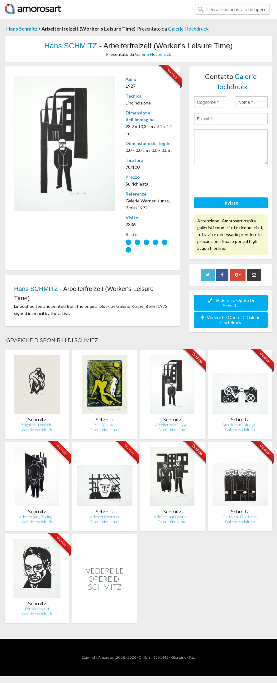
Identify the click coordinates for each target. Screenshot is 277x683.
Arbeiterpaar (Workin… (172, 516)
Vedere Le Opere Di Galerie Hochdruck (230, 320)
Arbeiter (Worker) (104, 516)
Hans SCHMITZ (70, 45)
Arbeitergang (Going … (37, 516)
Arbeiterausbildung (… (240, 424)
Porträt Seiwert (37, 608)
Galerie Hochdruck (188, 28)
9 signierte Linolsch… (37, 424)
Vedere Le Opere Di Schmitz (231, 303)
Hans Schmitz (21, 28)
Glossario (178, 657)
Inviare (230, 203)
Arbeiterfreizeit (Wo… (172, 424)
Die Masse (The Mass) (240, 516)
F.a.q (192, 657)
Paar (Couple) (104, 424)
